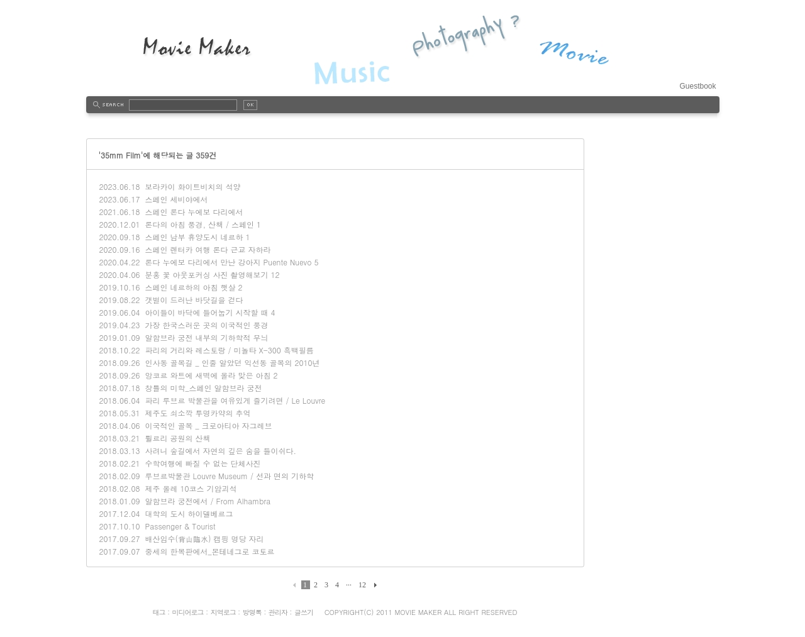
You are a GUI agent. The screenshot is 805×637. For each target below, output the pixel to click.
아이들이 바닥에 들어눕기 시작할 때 (206, 312)
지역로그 (223, 612)
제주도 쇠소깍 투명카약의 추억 (197, 412)
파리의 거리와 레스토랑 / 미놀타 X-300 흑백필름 (229, 350)
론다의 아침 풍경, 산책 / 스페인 (199, 224)
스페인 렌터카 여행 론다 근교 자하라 (207, 249)
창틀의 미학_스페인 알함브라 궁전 (203, 387)
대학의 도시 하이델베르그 (189, 513)
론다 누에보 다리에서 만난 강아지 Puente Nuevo (228, 262)
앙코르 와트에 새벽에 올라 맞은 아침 (207, 375)
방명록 (252, 612)
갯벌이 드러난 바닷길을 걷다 (194, 299)
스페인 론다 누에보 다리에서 (194, 211)
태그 (158, 612)
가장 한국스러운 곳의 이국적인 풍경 (206, 324)
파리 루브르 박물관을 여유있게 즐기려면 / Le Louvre (235, 400)
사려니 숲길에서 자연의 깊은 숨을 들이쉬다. (220, 450)
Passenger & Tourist (180, 526)
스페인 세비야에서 (176, 199)
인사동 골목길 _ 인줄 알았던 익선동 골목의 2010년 (232, 362)
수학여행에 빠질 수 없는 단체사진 (202, 463)
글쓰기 (303, 612)
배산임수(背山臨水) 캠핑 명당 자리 (204, 538)
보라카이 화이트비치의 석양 (192, 186)
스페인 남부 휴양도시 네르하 (194, 236)
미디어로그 (188, 612)
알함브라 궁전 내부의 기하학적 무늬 (206, 337)
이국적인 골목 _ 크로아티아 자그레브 (208, 425)
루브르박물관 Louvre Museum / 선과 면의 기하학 (229, 475)
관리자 (278, 612)
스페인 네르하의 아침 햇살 (190, 287)
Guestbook (697, 86)
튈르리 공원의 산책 (177, 438)
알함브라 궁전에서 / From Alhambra (207, 501)
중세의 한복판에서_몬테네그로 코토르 (209, 551)
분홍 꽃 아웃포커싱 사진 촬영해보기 (206, 274)
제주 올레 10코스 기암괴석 (190, 488)
